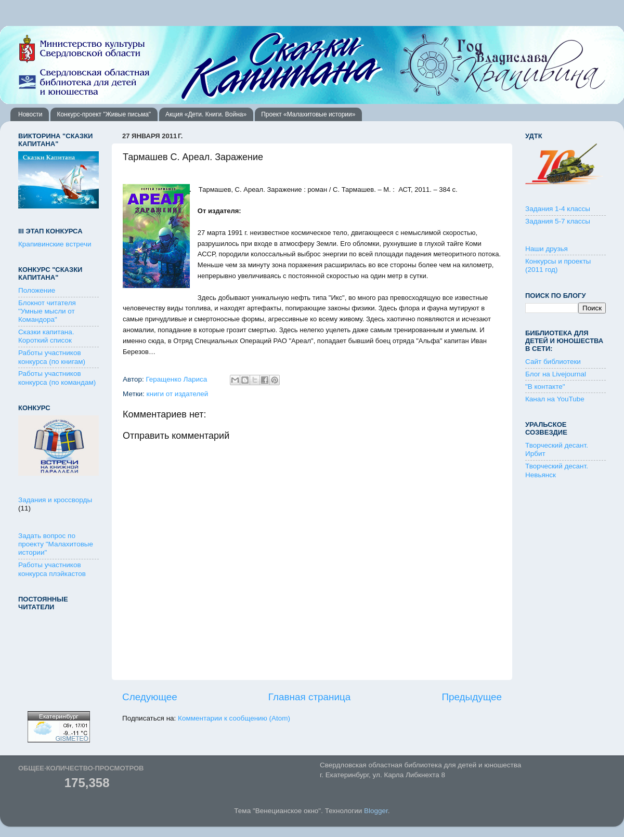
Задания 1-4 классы (557, 209)
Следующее (149, 696)
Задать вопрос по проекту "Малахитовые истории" (55, 544)
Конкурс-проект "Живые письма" (104, 114)
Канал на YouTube (554, 399)
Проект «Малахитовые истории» (308, 114)
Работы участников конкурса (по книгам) (51, 357)
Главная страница (309, 696)
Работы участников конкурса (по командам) (57, 378)
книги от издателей (178, 394)
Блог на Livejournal (555, 374)
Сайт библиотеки (553, 361)
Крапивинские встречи (54, 244)
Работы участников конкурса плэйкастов (52, 569)
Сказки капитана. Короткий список (46, 336)
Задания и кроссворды (55, 500)
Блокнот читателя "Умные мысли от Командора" (47, 311)
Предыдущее (471, 696)
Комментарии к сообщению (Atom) (234, 718)
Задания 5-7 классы (557, 221)
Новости (30, 114)
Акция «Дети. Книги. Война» (205, 114)
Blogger (376, 811)
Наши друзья (546, 249)
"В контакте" (545, 386)
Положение (36, 290)
